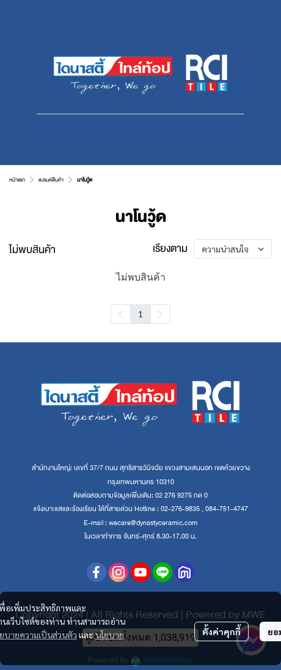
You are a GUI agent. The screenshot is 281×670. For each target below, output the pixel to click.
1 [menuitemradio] (140, 313)
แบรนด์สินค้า (51, 179)
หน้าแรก (17, 179)
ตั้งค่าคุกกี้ (221, 631)
